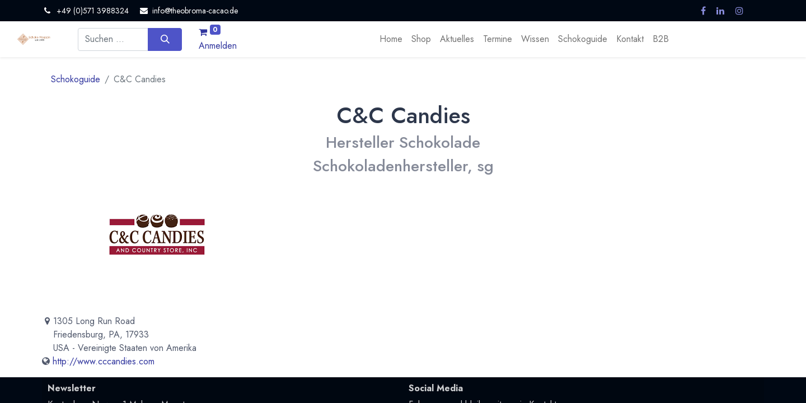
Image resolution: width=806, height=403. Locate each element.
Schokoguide (75, 79)
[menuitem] (391, 39)
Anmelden (218, 45)
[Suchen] (165, 39)
